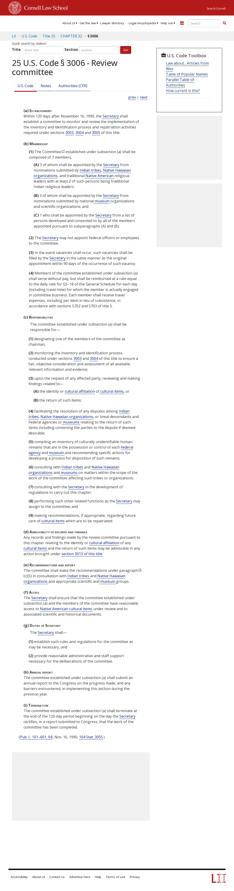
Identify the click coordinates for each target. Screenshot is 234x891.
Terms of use (115, 877)
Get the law (88, 23)
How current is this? (183, 90)
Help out (167, 23)
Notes (46, 85)
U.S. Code (25, 85)
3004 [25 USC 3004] (79, 132)
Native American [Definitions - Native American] (99, 175)
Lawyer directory (112, 23)
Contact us (57, 877)
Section (71, 49)
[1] (63, 150)
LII (14, 36)
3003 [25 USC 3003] (69, 132)
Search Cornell (216, 8)
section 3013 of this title (81, 553)
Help (98, 877)
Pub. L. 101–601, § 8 (36, 736)
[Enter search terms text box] (204, 23)
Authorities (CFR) (72, 85)
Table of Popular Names (187, 74)
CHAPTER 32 (71, 36)
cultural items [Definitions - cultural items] (53, 520)
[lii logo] (26, 23)
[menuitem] (68, 23)
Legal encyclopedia (142, 23)
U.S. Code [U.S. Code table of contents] (29, 36)
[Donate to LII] (181, 23)
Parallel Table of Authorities (180, 82)
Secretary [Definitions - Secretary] (111, 116)
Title (16, 49)
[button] (224, 23)
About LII (68, 23)
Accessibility (19, 877)
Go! (125, 50)
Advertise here (79, 877)
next (143, 97)
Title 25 (49, 36)
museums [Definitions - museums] (71, 422)
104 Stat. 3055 (91, 736)
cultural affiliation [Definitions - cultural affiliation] (80, 391)
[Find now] (224, 23)
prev (132, 97)
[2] (139, 569)
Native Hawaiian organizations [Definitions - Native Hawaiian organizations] (66, 416)
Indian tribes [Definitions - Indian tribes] (90, 170)
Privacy (135, 877)
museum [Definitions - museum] (102, 201)
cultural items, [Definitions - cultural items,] (112, 391)
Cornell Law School (44, 7)
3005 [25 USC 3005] (96, 132)
